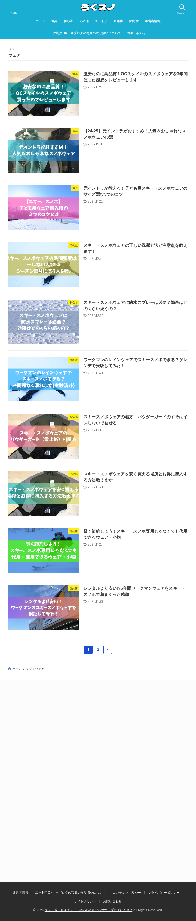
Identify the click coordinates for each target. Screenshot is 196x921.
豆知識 (118, 21)
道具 (54, 21)
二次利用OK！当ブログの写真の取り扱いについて (85, 33)
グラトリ (101, 21)
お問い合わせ (136, 33)
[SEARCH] (182, 9)
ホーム (40, 21)
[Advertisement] (98, 736)
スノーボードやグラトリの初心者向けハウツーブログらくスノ (88, 910)
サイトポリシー (85, 901)
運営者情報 (153, 21)
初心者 (68, 21)
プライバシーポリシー (163, 892)
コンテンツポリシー (127, 892)
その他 (84, 21)
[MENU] (14, 9)
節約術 (134, 21)
